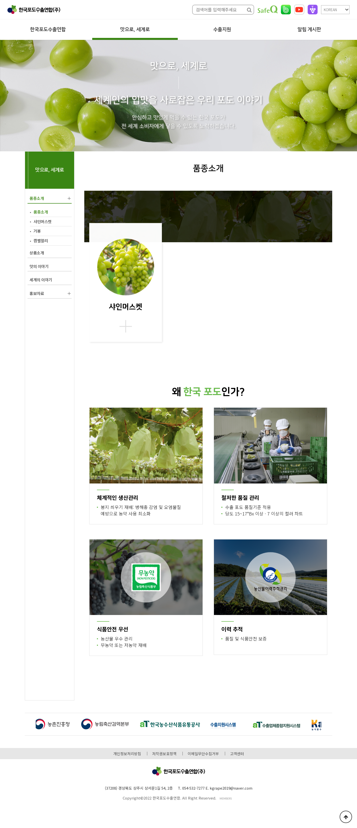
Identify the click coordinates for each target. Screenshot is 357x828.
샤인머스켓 (42, 221)
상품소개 (37, 253)
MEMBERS (226, 798)
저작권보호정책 (164, 753)
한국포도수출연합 (48, 29)
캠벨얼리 (40, 240)
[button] (326, 725)
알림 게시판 (309, 29)
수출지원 (222, 29)
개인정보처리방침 (127, 753)
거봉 (37, 231)
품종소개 (37, 198)
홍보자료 (37, 293)
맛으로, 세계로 (135, 29)
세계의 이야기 (41, 280)
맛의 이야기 (39, 266)
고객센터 (237, 753)
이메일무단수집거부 (203, 753)
